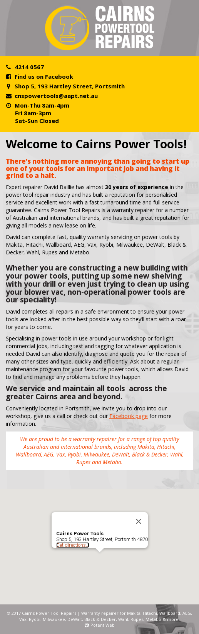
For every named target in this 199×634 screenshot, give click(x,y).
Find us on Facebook (44, 76)
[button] (100, 559)
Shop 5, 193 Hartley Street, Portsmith (70, 86)
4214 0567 (29, 67)
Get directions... (72, 545)
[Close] (138, 521)
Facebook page (128, 416)
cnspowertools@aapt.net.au (56, 96)
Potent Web (100, 625)
